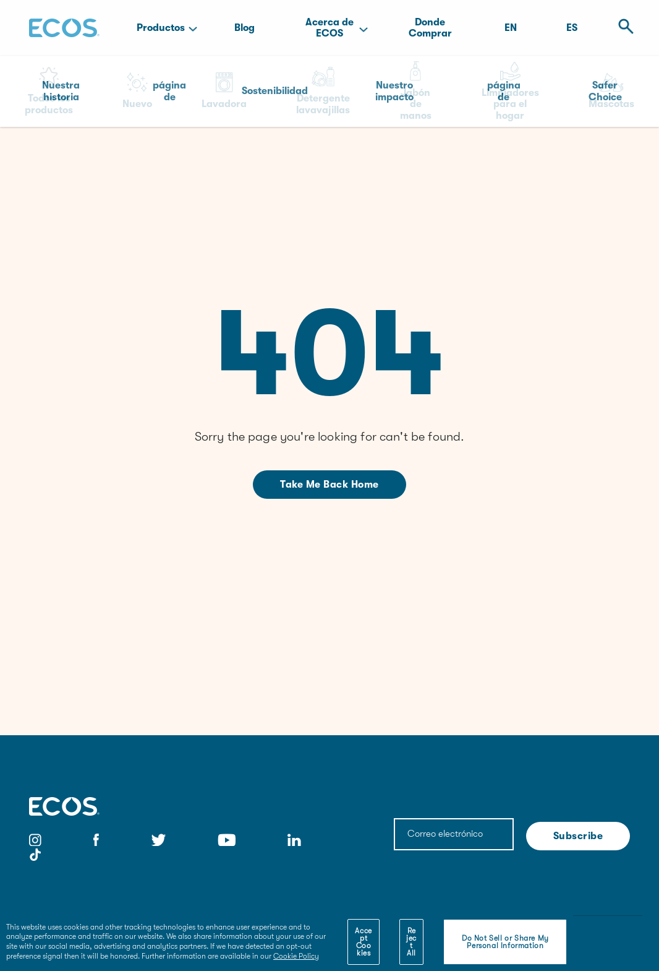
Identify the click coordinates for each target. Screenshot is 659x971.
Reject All (411, 941)
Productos (161, 27)
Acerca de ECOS (329, 28)
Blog (244, 27)
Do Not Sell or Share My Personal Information (505, 942)
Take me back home (329, 484)
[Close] (555, 933)
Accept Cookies (363, 941)
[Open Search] (622, 27)
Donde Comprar (430, 28)
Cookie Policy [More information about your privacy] (296, 956)
